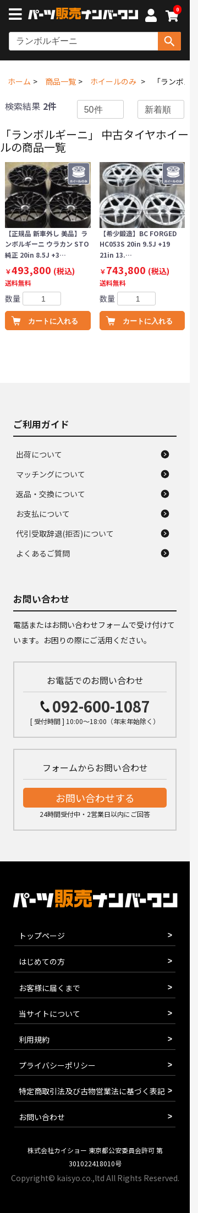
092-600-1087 (101, 706)
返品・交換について (50, 493)
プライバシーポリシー (57, 1065)
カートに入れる (53, 321)
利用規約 (34, 1039)
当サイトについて (49, 1013)
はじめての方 (42, 961)
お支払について (43, 513)
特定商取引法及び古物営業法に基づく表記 (92, 1091)
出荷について (39, 454)
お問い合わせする (95, 798)
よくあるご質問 (43, 553)
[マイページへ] (150, 17)
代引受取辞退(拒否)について (65, 533)
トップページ (42, 935)
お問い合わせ (42, 1116)
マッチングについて (50, 474)
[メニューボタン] (17, 15)
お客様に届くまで (49, 987)
